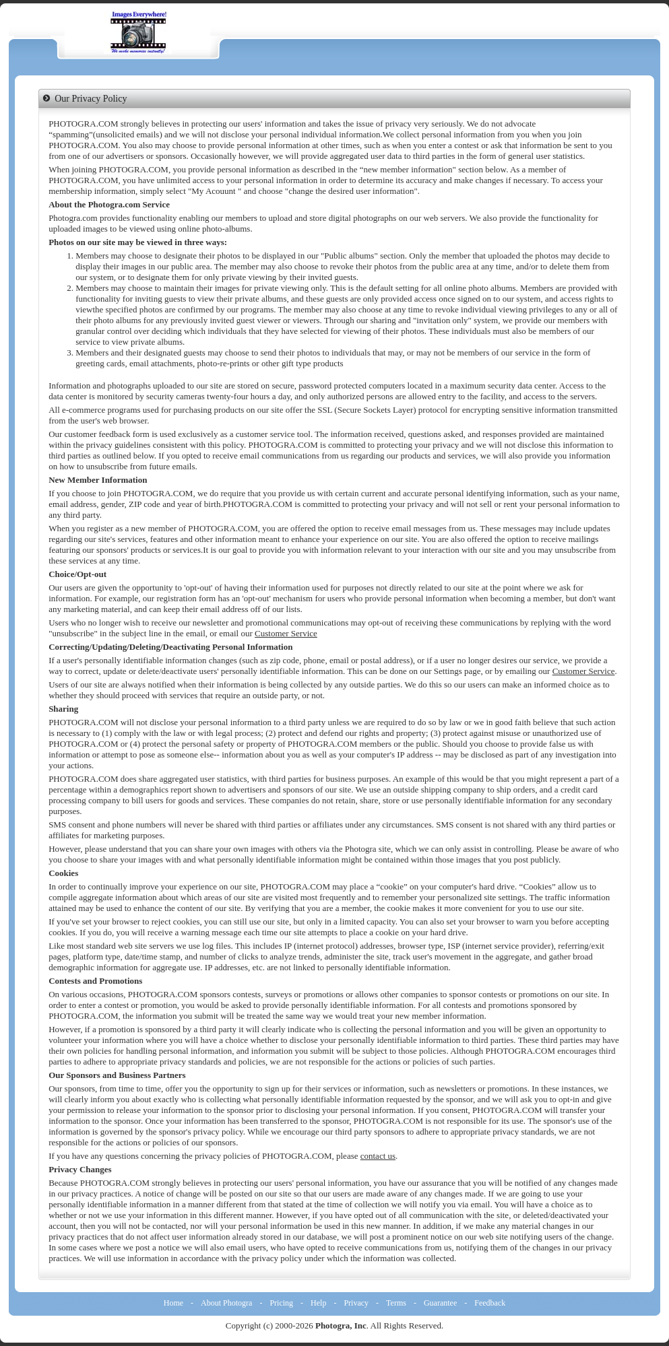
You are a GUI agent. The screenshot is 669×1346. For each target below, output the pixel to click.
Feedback (489, 1303)
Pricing (281, 1303)
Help (318, 1303)
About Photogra (226, 1303)
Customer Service (286, 633)
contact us (377, 1156)
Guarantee (440, 1303)
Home (173, 1303)
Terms (396, 1303)
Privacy (356, 1303)
